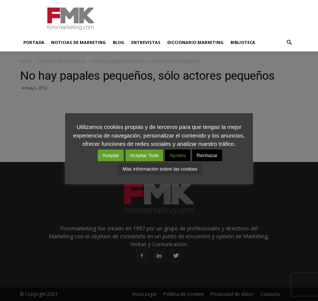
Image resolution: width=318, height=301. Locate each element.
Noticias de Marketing (78, 42)
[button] (289, 42)
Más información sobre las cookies (160, 169)
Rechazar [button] (207, 155)
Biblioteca (242, 42)
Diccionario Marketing (195, 42)
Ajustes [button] (178, 155)
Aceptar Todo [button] (144, 155)
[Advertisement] (210, 16)
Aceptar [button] (110, 155)
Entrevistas (146, 42)
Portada (33, 42)
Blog (118, 42)
